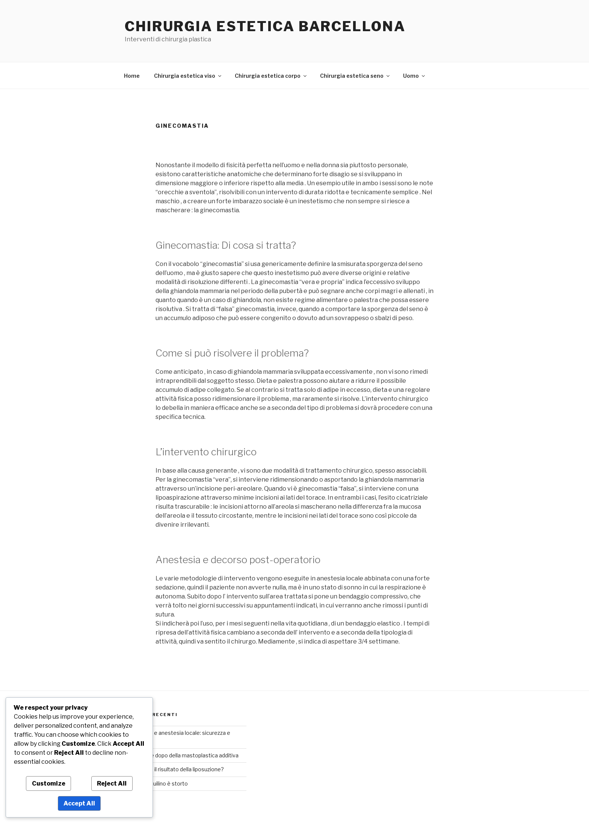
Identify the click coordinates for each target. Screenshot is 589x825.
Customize (48, 783)
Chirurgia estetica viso (188, 76)
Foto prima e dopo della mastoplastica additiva (180, 755)
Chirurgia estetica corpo (271, 76)
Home (132, 76)
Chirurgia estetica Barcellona (265, 26)
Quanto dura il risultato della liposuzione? (173, 769)
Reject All (112, 783)
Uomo (414, 76)
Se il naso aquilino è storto (155, 783)
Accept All (79, 803)
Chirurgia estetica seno (355, 76)
